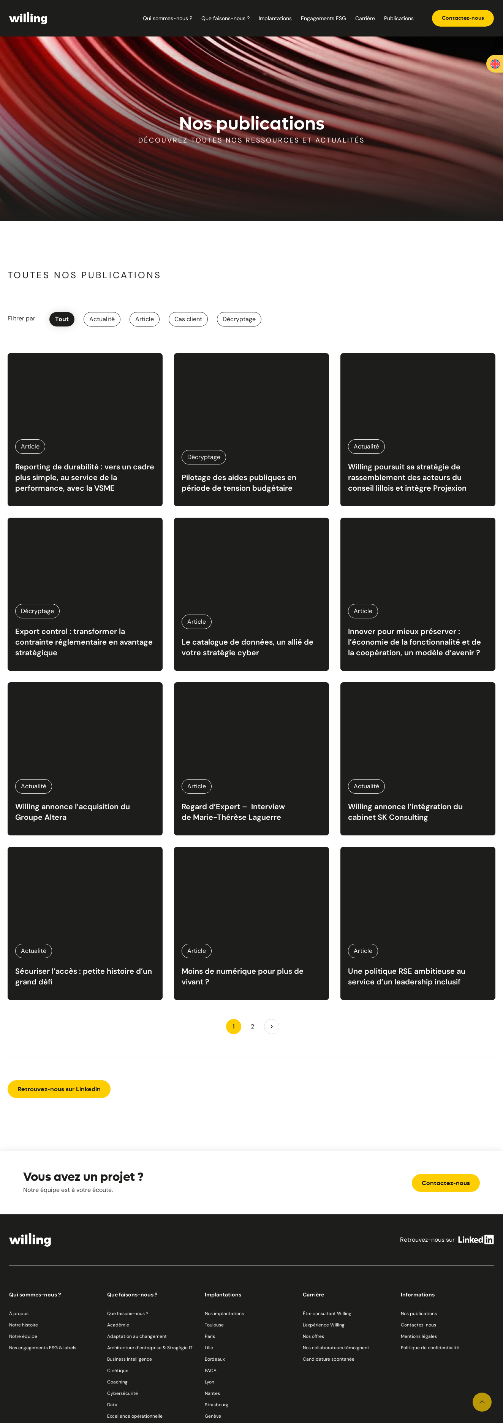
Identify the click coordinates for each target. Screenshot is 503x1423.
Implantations (275, 18)
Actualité (102, 319)
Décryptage (239, 319)
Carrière (365, 18)
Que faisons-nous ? (225, 18)
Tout (62, 319)
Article (144, 319)
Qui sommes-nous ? (167, 18)
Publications (399, 18)
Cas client (188, 319)
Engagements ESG (323, 18)
